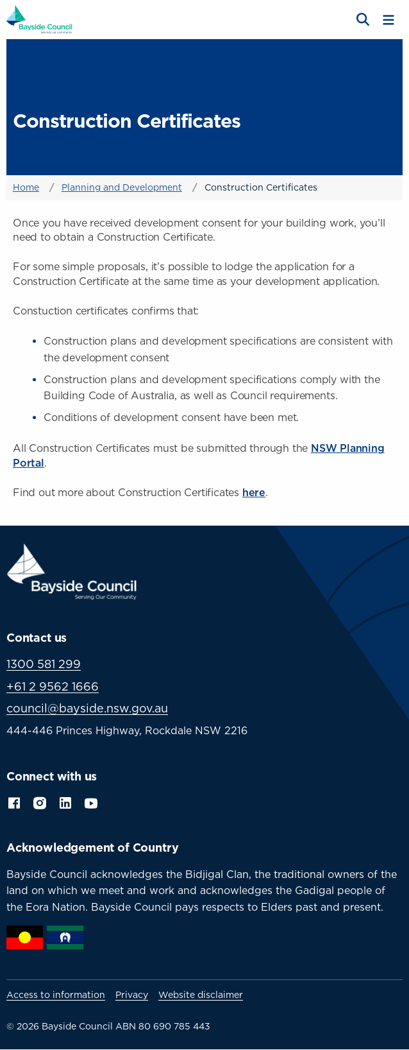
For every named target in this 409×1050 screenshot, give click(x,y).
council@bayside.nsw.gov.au (87, 708)
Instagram (39, 802)
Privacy (131, 994)
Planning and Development (122, 187)
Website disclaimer (200, 994)
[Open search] (361, 20)
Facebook (14, 802)
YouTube (92, 802)
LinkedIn (65, 802)
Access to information (55, 994)
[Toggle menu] (388, 20)
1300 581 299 (43, 664)
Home (26, 187)
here (253, 492)
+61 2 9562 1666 (52, 686)
